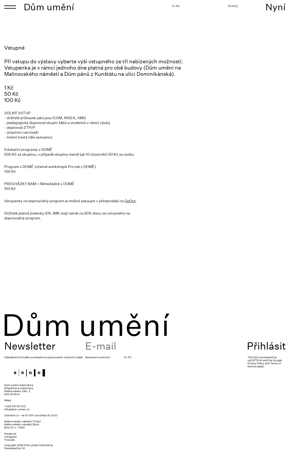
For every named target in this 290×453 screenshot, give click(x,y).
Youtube (9, 440)
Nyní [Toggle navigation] (275, 7)
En (177, 5)
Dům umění (49, 7)
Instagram (10, 436)
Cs (173, 5)
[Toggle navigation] (10, 7)
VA (23, 448)
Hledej (233, 5)
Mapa (7, 400)
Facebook (10, 433)
